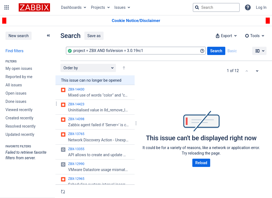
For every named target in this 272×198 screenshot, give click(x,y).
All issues (13, 85)
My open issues (18, 68)
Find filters (14, 51)
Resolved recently (20, 126)
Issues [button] (120, 7)
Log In (261, 7)
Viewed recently (18, 110)
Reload (201, 163)
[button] (6, 7)
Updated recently (19, 134)
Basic (232, 51)
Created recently (19, 118)
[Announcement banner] (136, 20)
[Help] (247, 7)
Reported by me (18, 77)
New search (19, 36)
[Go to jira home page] (34, 7)
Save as (94, 36)
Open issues (15, 93)
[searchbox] (216, 7)
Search (216, 51)
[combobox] (136, 50)
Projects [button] (98, 7)
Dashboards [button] (71, 7)
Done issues (15, 101)
